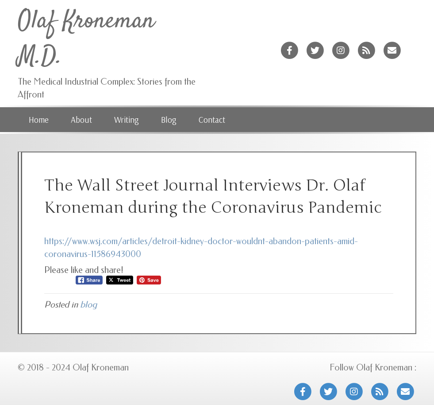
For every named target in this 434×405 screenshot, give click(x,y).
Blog (169, 119)
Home (39, 119)
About (81, 119)
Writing (126, 119)
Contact (212, 119)
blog (88, 305)
